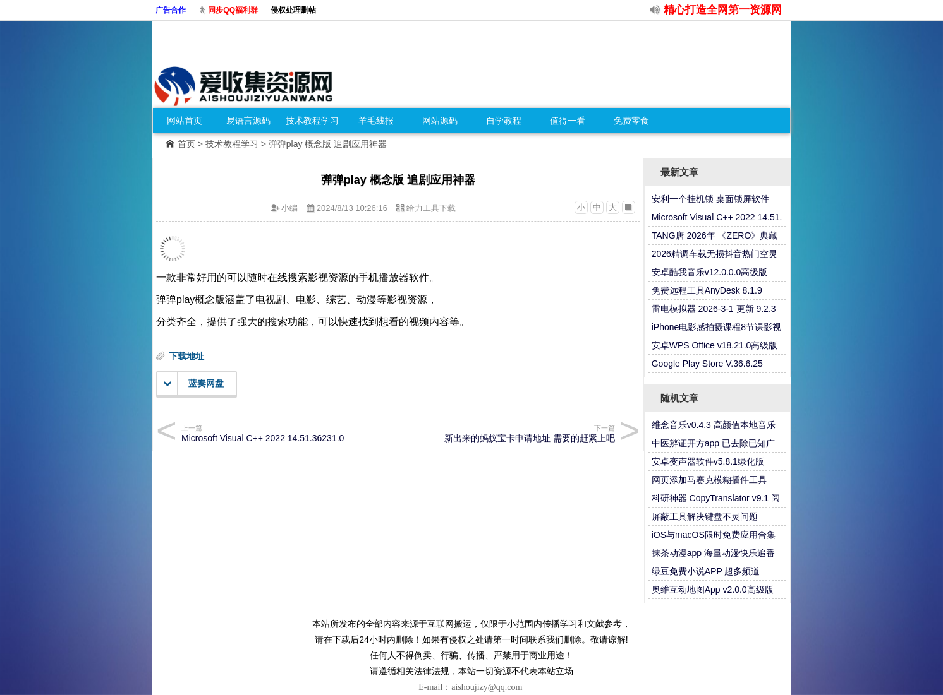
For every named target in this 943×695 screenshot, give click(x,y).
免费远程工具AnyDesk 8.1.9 (707, 290)
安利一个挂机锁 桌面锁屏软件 (710, 199)
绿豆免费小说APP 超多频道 (706, 571)
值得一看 (567, 121)
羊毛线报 (376, 121)
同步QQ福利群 (233, 10)
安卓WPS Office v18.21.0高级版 (715, 345)
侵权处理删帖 (293, 10)
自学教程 (503, 121)
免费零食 (631, 121)
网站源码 (440, 121)
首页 (186, 144)
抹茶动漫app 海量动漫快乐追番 (713, 553)
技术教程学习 (312, 121)
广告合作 (170, 10)
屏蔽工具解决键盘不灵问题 (705, 516)
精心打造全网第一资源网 (723, 10)
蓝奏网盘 (194, 384)
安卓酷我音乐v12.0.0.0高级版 (710, 272)
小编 (289, 208)
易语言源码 (248, 121)
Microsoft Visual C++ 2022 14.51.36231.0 (287, 433)
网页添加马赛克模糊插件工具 (709, 480)
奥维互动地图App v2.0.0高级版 (713, 590)
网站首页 (184, 121)
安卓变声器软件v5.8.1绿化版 (708, 461)
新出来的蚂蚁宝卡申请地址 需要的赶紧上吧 (508, 433)
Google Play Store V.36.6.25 (707, 364)
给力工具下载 (431, 208)
